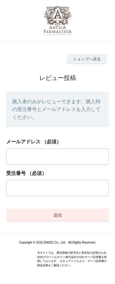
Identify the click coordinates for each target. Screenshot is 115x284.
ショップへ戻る (87, 59)
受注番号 (16, 173)
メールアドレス (23, 141)
